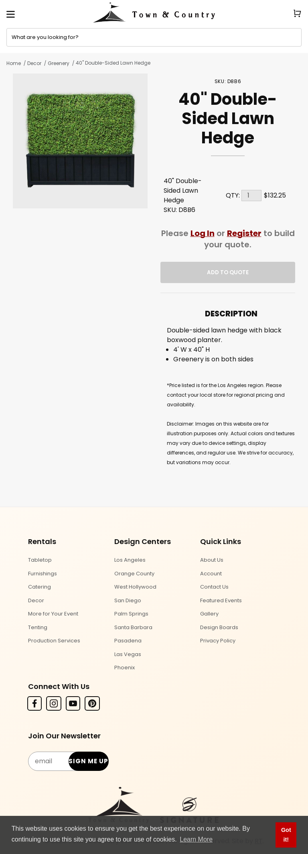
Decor (34, 63)
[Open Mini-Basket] (300, 13)
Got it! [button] (286, 835)
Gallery (209, 614)
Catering (39, 587)
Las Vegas (127, 654)
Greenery (58, 63)
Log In (202, 233)
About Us (211, 560)
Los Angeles (130, 560)
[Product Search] (154, 37)
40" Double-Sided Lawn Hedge (113, 62)
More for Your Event (53, 614)
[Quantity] (251, 195)
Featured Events (221, 600)
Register (244, 233)
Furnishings (42, 573)
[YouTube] (73, 703)
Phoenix (124, 667)
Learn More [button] (196, 839)
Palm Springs (131, 614)
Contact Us (214, 587)
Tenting (37, 627)
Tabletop (40, 560)
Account (211, 573)
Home (13, 63)
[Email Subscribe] (67, 761)
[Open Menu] (10, 14)
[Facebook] (34, 703)
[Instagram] (54, 703)
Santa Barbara (133, 627)
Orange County (134, 573)
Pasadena (128, 640)
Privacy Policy (217, 640)
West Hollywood (135, 587)
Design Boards (219, 627)
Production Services (54, 640)
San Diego (127, 600)
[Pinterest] (92, 703)
